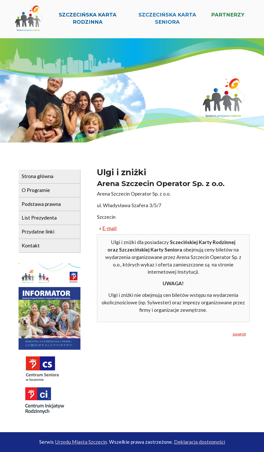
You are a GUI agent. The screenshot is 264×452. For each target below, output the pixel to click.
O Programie (36, 190)
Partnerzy (227, 16)
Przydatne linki (38, 232)
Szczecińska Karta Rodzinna (88, 20)
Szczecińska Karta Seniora (167, 20)
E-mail (109, 228)
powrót (239, 333)
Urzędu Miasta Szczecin (81, 442)
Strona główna (37, 176)
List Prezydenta (39, 218)
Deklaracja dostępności (199, 442)
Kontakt (31, 245)
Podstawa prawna (41, 204)
